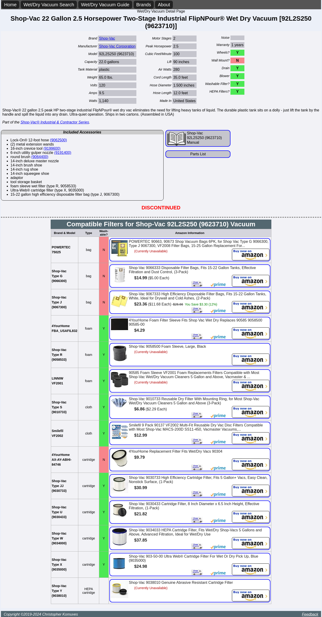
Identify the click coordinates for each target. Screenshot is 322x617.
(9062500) (58, 140)
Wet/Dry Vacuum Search (48, 4)
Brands (143, 4)
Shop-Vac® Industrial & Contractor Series (54, 122)
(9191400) (62, 153)
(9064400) (39, 157)
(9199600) (51, 148)
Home (10, 4)
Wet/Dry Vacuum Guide (105, 4)
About (164, 4)
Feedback (310, 614)
